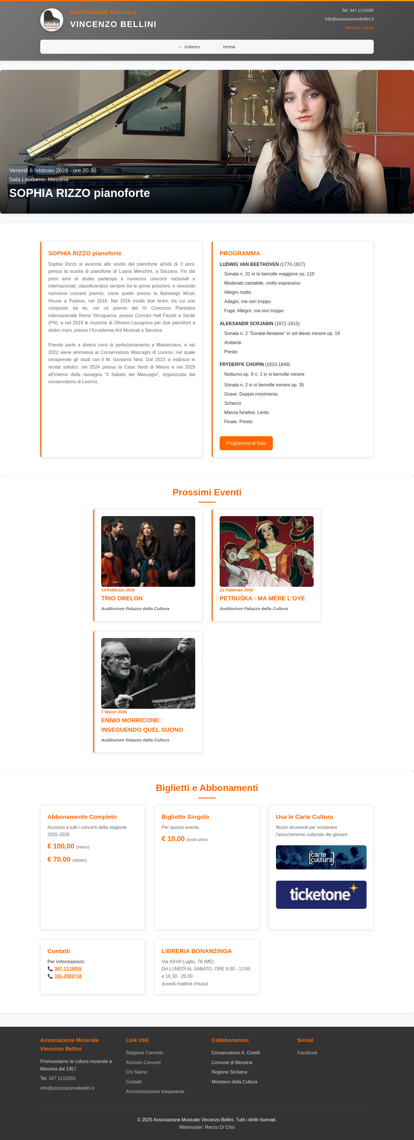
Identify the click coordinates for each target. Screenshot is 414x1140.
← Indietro (189, 46)
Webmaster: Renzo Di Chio (207, 1127)
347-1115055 (67, 968)
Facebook (307, 1052)
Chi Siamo (136, 1072)
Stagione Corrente (144, 1052)
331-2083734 (67, 976)
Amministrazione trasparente (155, 1091)
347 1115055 (362, 10)
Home (229, 46)
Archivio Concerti (143, 1062)
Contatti (134, 1081)
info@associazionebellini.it (349, 19)
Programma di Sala (246, 443)
